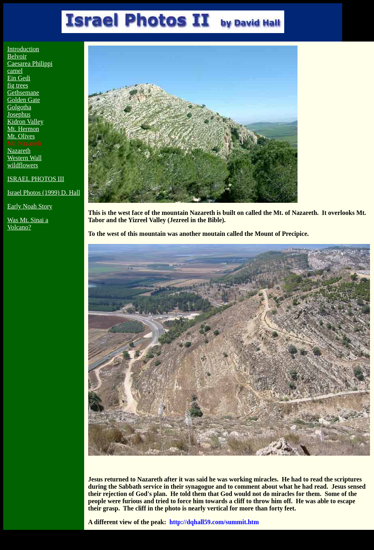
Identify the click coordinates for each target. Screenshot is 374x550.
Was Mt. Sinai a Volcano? (27, 224)
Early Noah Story (29, 206)
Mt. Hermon (23, 128)
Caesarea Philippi (29, 63)
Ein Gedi (18, 78)
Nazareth (19, 150)
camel (15, 70)
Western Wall (24, 157)
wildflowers (22, 165)
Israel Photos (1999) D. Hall (43, 192)
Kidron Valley (25, 121)
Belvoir (17, 56)
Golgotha (19, 107)
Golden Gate (23, 99)
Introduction (23, 49)
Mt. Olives (21, 136)
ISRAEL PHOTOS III (35, 178)
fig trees (17, 85)
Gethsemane (23, 92)
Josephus (19, 114)
